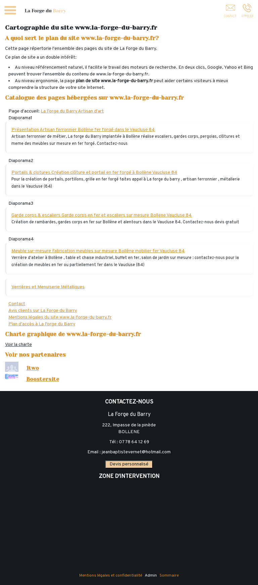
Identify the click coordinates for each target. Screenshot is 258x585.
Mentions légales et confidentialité (110, 575)
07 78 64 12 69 (134, 442)
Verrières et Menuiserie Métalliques (48, 287)
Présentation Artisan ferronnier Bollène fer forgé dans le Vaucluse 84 (83, 130)
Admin (151, 575)
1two (33, 368)
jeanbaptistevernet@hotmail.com (136, 452)
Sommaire (169, 575)
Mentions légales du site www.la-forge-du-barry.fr (60, 317)
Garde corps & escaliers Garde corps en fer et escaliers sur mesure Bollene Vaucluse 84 (101, 215)
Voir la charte (18, 345)
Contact (16, 304)
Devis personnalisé (129, 464)
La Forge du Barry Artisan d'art (72, 111)
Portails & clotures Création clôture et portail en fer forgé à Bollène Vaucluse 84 (94, 172)
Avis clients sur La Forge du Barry (42, 311)
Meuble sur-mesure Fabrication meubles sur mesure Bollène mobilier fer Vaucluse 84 (98, 251)
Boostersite (42, 379)
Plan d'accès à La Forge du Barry (41, 324)
